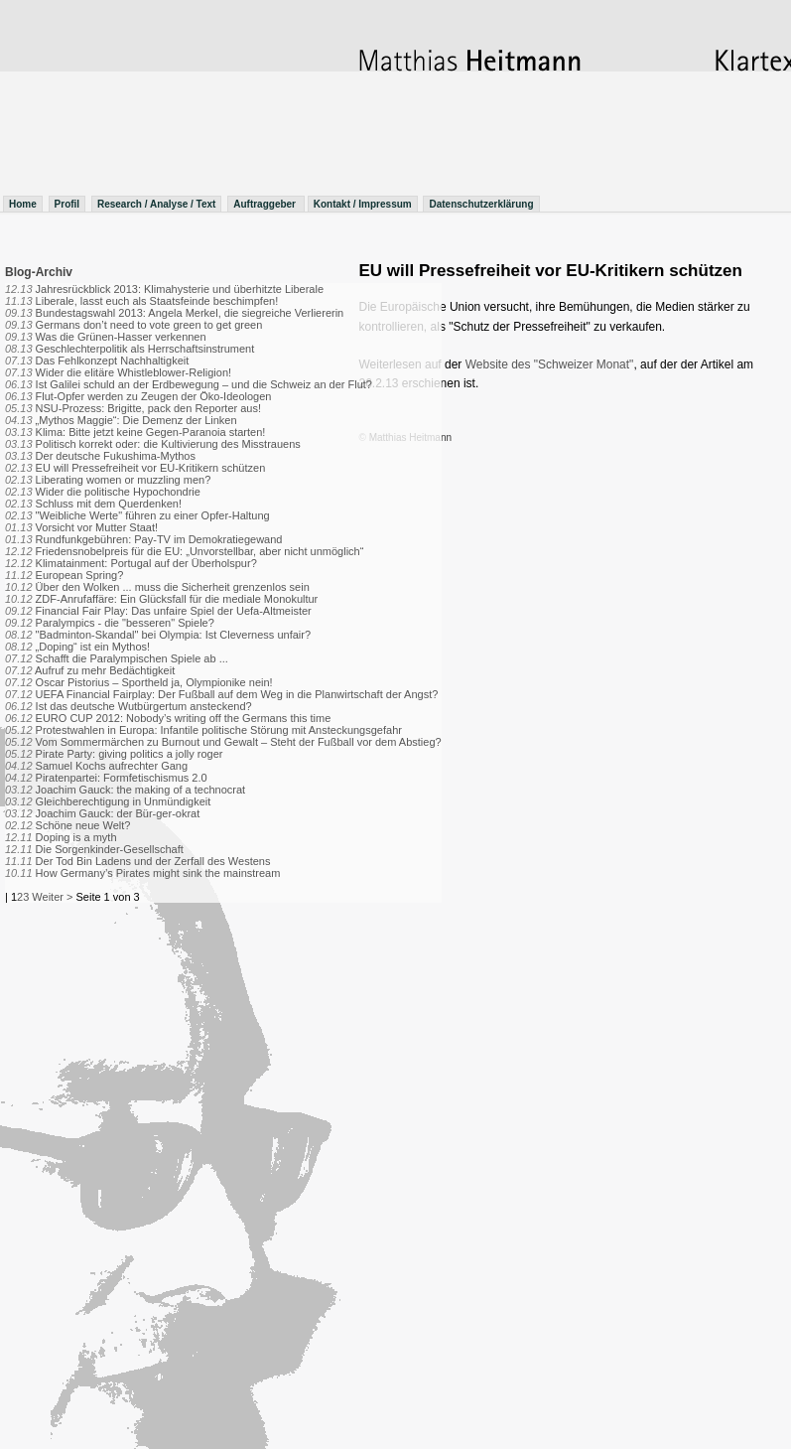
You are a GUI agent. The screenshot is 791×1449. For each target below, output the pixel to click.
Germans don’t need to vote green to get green (149, 325)
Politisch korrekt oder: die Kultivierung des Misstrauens (168, 444)
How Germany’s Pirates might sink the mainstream (158, 873)
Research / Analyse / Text (156, 204)
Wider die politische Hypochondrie (118, 492)
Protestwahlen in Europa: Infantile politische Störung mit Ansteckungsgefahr (219, 730)
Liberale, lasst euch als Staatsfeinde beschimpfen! (157, 301)
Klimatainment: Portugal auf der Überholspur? (146, 563)
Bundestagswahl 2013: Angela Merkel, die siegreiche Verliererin (190, 313)
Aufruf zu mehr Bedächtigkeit (105, 670)
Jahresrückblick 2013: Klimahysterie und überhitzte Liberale (180, 289)
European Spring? (80, 575)
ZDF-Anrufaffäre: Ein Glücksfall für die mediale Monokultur (177, 599)
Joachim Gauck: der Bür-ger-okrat (118, 813)
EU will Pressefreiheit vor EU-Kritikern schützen (151, 468)
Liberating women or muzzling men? (123, 480)
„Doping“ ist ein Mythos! (93, 646)
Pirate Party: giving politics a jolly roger (129, 754)
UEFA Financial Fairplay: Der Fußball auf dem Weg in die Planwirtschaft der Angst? (237, 694)
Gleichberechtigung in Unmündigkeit (123, 801)
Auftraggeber (266, 204)
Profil (67, 204)
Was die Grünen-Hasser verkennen (121, 337)
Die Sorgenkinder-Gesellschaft (110, 849)
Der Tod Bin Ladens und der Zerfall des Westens (153, 861)
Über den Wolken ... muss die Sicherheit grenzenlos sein (173, 587)
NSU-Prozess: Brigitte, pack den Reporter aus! (148, 408)
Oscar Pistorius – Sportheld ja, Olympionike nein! (154, 682)
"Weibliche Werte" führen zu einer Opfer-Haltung (153, 515)
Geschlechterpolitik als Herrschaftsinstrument (145, 349)
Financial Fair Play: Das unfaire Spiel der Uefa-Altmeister (174, 611)
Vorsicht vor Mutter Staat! (97, 527)
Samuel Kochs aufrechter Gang (112, 766)
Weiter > (52, 897)
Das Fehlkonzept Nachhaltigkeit (113, 360)
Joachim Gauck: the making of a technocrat (141, 790)
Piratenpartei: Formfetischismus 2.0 (121, 778)
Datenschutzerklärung (481, 204)
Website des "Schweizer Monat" (549, 364)
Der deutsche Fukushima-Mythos (116, 456)
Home (23, 204)
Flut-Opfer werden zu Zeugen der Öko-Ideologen (154, 396)
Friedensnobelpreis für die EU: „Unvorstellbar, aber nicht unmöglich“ (200, 551)
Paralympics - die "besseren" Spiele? (125, 623)
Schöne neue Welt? (83, 825)
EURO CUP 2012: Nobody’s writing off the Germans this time (183, 718)
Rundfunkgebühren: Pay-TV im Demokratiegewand (159, 539)
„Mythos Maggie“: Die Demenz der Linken (136, 420)
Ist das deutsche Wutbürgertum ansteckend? (144, 706)
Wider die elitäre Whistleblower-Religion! (133, 372)
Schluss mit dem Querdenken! (109, 503)
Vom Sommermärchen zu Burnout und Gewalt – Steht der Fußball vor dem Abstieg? (239, 742)
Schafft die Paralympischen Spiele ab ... (132, 658)
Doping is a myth (76, 837)
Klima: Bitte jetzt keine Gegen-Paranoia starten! (151, 432)
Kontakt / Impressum (363, 204)
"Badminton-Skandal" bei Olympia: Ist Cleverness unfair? (173, 635)
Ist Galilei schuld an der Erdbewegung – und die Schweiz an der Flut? (204, 384)
